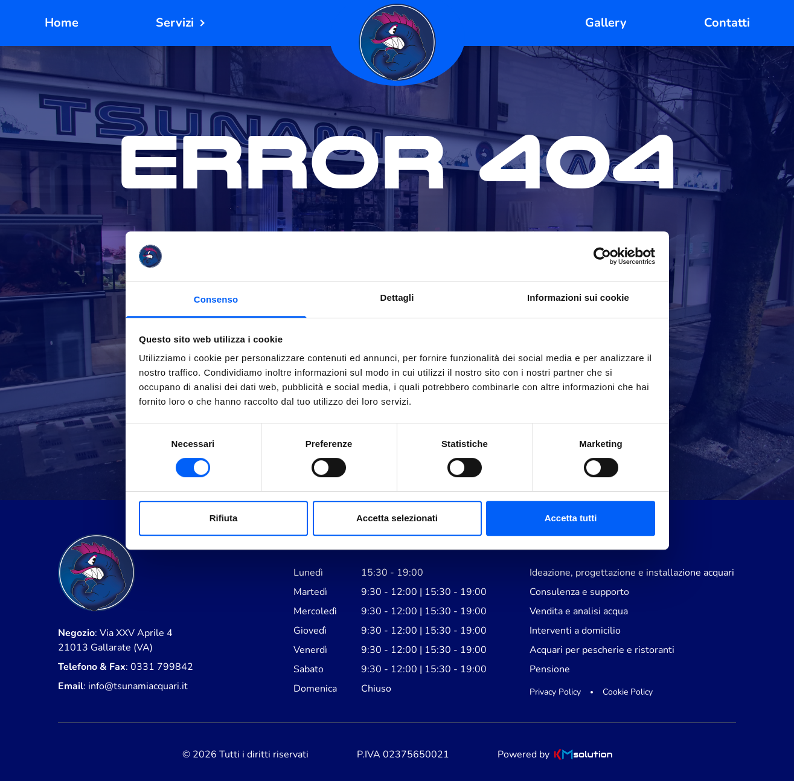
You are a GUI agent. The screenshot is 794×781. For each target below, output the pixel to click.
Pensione (550, 669)
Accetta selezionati (397, 518)
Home (61, 22)
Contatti (727, 22)
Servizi (175, 22)
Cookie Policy (628, 692)
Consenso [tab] (216, 299)
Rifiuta (224, 518)
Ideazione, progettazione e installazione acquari (632, 572)
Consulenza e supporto (579, 592)
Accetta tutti (571, 518)
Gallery (606, 22)
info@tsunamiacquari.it (138, 686)
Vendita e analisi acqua (579, 611)
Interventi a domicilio (575, 630)
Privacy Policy (555, 692)
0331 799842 (161, 666)
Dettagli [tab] (397, 297)
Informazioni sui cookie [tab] (578, 297)
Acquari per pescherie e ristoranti (602, 650)
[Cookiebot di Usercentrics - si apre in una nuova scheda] (602, 256)
